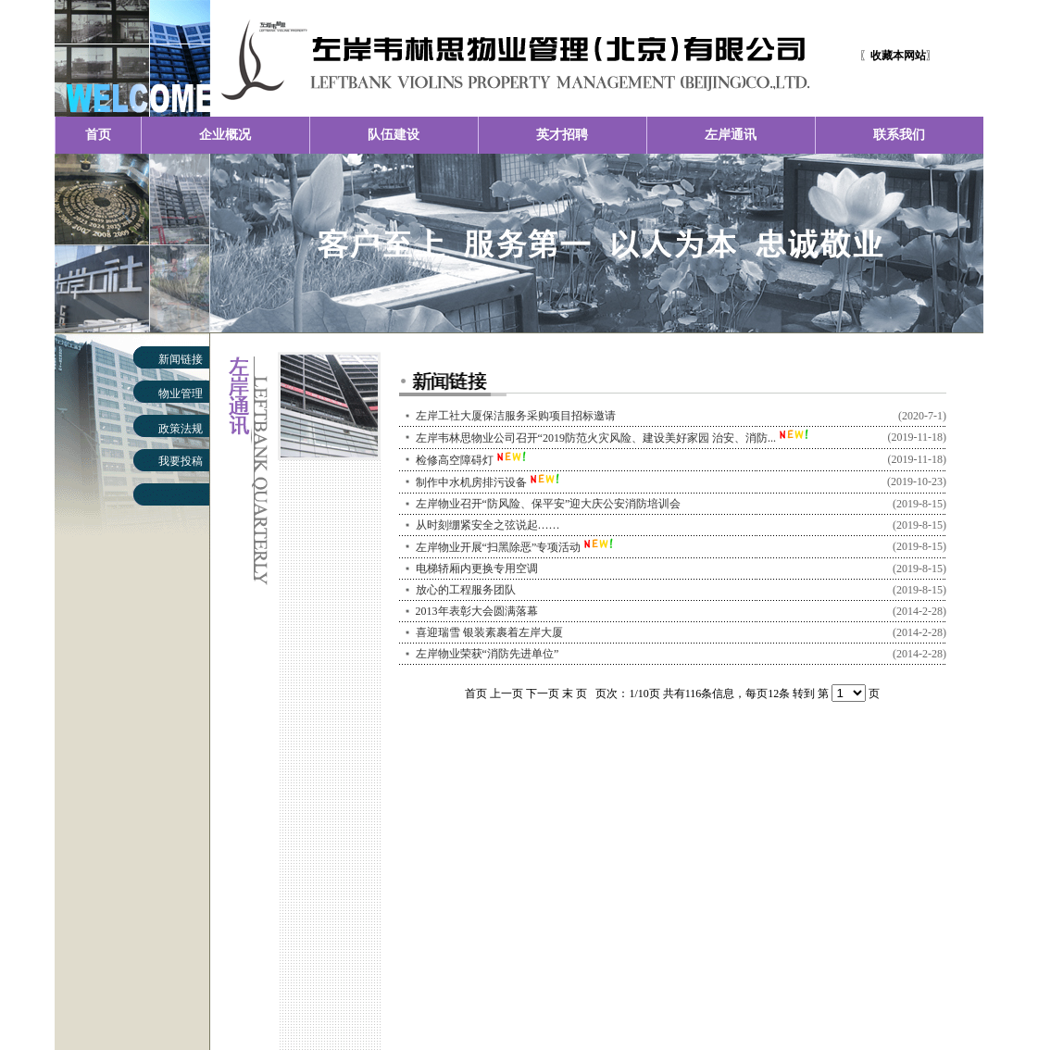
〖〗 (898, 55)
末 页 (574, 693)
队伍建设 (393, 135)
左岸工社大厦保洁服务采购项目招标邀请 (516, 415)
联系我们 (899, 135)
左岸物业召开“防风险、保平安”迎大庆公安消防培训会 (549, 503)
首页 (98, 135)
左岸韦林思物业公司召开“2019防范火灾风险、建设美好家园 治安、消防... (596, 437)
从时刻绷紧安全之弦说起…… (488, 525)
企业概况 (225, 135)
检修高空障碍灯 (455, 460)
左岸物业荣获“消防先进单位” (487, 653)
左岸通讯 (731, 135)
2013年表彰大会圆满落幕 (477, 611)
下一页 (542, 693)
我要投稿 (180, 461)
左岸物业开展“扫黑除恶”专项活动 (499, 547)
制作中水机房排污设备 (471, 482)
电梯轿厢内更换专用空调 (477, 568)
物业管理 (180, 393)
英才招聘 (562, 135)
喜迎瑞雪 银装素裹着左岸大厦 (489, 632)
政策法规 (180, 428)
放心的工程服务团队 (466, 589)
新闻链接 (180, 359)
